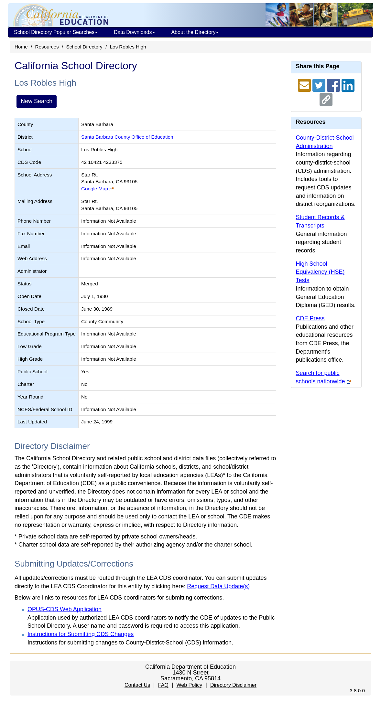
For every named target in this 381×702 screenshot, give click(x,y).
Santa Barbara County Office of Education (127, 137)
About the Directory (195, 32)
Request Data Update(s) (218, 586)
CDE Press (310, 318)
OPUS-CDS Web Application (64, 609)
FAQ (163, 685)
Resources (47, 46)
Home (21, 46)
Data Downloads (134, 32)
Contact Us (137, 685)
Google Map (94, 188)
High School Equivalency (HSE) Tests (320, 272)
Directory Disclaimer (233, 685)
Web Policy (189, 685)
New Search (36, 101)
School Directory (84, 46)
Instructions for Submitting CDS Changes (80, 634)
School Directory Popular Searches (56, 32)
